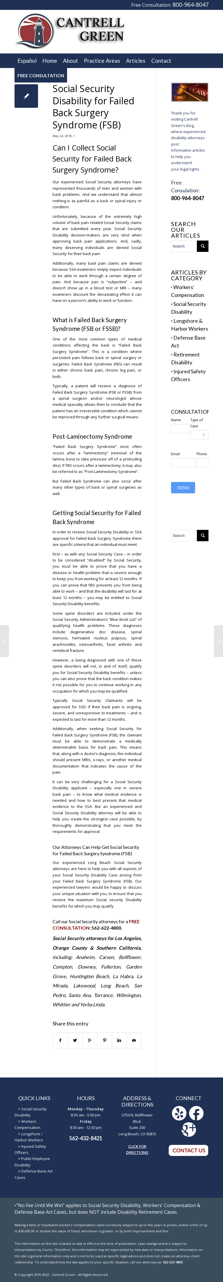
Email (175, 453)
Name (176, 419)
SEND (183, 487)
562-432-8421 (85, 1138)
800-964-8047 (190, 4)
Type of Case (196, 422)
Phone (202, 453)
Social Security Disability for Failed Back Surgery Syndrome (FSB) (93, 106)
